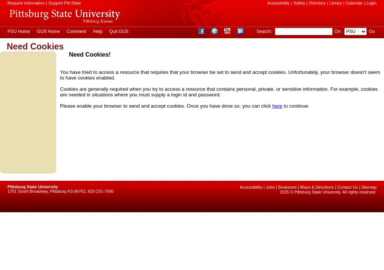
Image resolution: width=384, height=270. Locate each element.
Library (335, 3)
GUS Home (48, 31)
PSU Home (19, 31)
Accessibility (278, 3)
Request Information (26, 3)
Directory (317, 3)
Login (371, 3)
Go (372, 31)
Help (97, 31)
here (277, 106)
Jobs (270, 187)
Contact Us (348, 187)
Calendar (354, 3)
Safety (299, 3)
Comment (76, 31)
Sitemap (369, 187)
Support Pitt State (64, 3)
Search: (264, 31)
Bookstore (287, 187)
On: (338, 31)
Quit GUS (118, 31)
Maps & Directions (317, 187)
